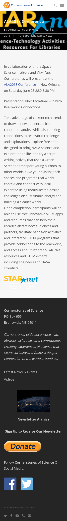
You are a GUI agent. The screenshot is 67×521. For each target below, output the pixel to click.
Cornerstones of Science (23, 29)
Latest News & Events (20, 372)
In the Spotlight (26, 35)
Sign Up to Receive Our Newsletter (33, 431)
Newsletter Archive (34, 419)
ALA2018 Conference (20, 84)
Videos (9, 379)
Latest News (44, 35)
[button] (62, 5)
